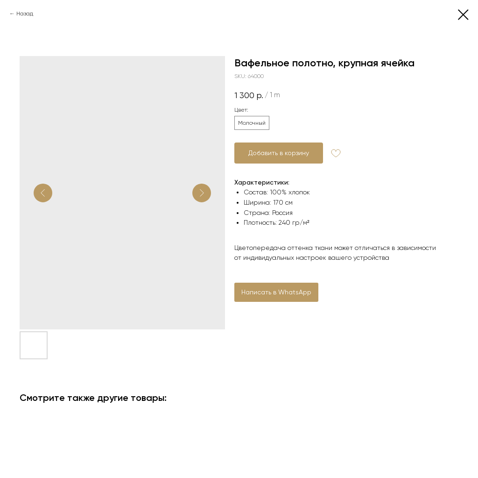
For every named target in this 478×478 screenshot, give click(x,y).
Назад (24, 13)
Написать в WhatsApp (276, 292)
